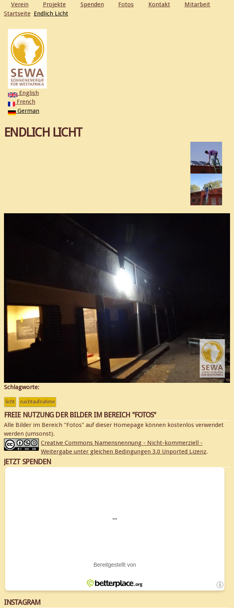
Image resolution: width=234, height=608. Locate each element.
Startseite (17, 13)
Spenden (92, 4)
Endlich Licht (51, 13)
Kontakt (159, 4)
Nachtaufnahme (37, 402)
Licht (10, 402)
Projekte (54, 4)
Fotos (126, 4)
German (23, 110)
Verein (20, 4)
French (21, 101)
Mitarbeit (197, 4)
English (23, 93)
